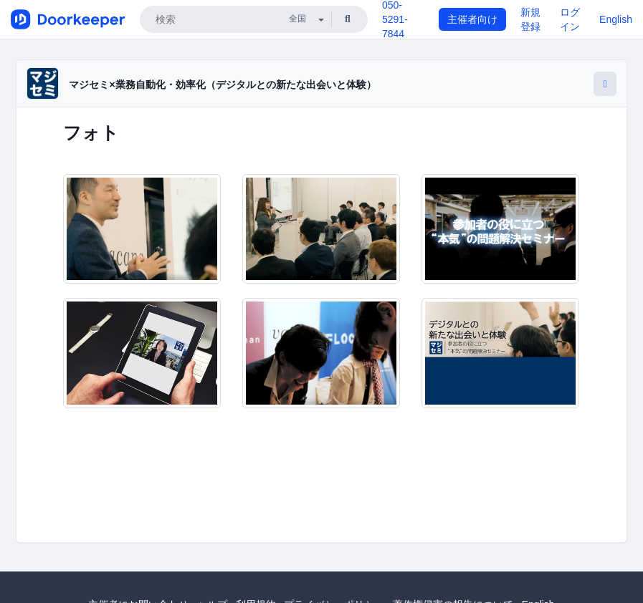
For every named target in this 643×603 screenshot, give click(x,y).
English (615, 19)
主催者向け (472, 19)
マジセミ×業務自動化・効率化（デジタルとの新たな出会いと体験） (222, 84)
